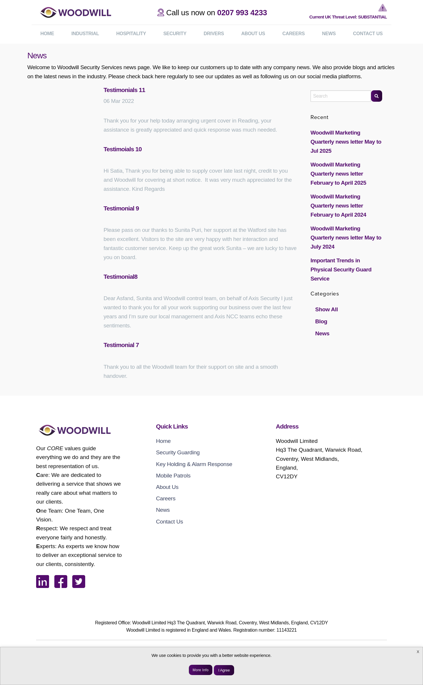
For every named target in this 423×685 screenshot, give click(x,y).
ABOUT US (253, 33)
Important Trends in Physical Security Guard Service (341, 269)
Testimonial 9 (121, 208)
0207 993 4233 (242, 12)
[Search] (376, 96)
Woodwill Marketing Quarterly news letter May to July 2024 (345, 237)
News (322, 333)
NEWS (329, 33)
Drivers (214, 33)
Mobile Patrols (173, 475)
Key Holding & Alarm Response (194, 464)
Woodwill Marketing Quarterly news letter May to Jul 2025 (345, 142)
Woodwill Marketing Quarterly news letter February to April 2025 (338, 174)
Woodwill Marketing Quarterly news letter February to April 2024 (338, 205)
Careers (165, 498)
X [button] (418, 652)
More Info (201, 670)
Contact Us (169, 522)
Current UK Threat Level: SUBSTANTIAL (348, 16)
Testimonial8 (120, 276)
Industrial (85, 33)
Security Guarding (178, 452)
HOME (47, 33)
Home (163, 441)
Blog (321, 321)
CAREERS (293, 33)
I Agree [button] (224, 670)
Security (175, 33)
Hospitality (131, 33)
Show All (326, 309)
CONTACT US (368, 33)
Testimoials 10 (123, 149)
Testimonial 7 (121, 344)
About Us (167, 487)
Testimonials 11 (124, 89)
